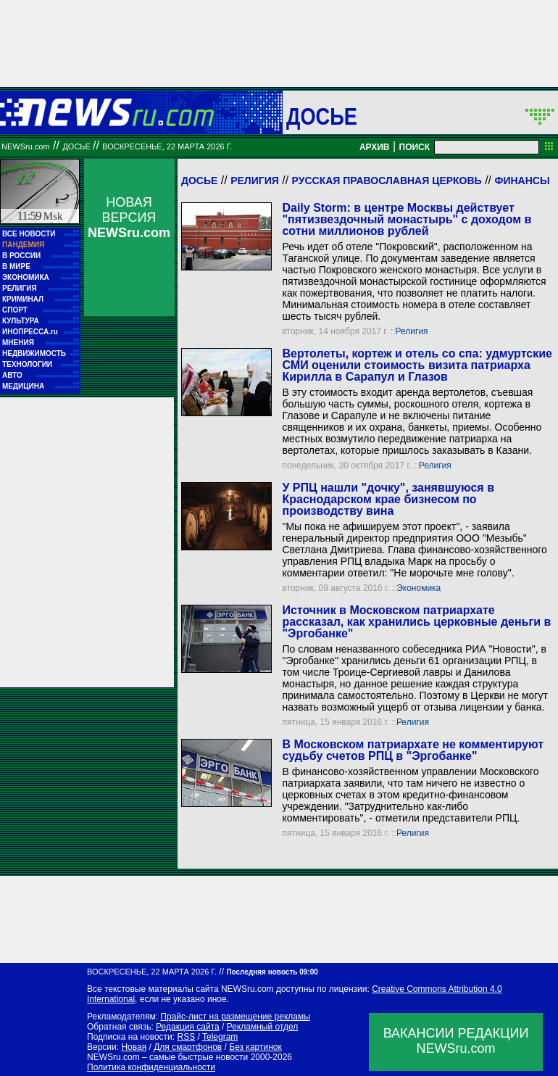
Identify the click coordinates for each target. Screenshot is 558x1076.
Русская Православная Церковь (387, 180)
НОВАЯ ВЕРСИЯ (129, 217)
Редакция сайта (188, 1027)
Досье (199, 180)
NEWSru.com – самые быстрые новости (167, 1057)
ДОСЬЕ (321, 116)
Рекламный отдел (263, 1027)
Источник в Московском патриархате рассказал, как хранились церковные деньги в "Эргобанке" (416, 622)
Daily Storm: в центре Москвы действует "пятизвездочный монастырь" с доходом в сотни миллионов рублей (406, 219)
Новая (133, 1047)
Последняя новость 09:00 (271, 972)
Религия (254, 180)
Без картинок (255, 1047)
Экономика (418, 588)
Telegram (220, 1037)
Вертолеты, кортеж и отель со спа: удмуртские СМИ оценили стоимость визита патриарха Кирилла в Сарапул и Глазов (416, 365)
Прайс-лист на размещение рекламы (235, 1016)
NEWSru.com (25, 146)
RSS (186, 1037)
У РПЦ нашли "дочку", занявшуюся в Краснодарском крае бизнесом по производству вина (388, 499)
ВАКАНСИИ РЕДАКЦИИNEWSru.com (456, 1041)
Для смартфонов (188, 1047)
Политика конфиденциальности (151, 1067)
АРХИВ (374, 147)
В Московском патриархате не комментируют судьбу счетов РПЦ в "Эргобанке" (413, 750)
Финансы (521, 180)
